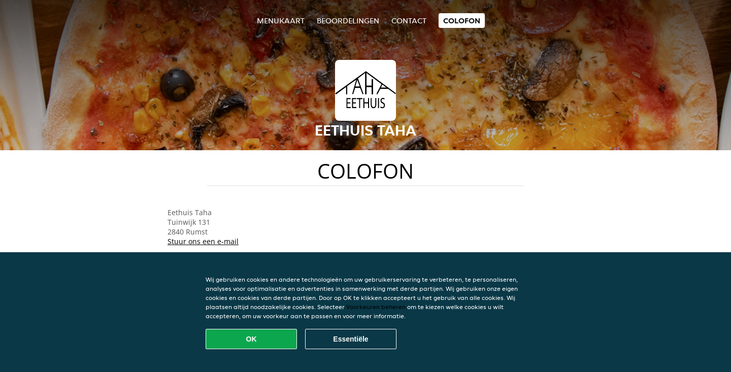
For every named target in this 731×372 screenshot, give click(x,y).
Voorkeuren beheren (376, 307)
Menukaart (281, 20)
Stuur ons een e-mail (203, 241)
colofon (461, 20)
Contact (408, 20)
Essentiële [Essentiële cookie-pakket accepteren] (350, 339)
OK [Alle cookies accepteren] (251, 339)
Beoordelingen (348, 20)
